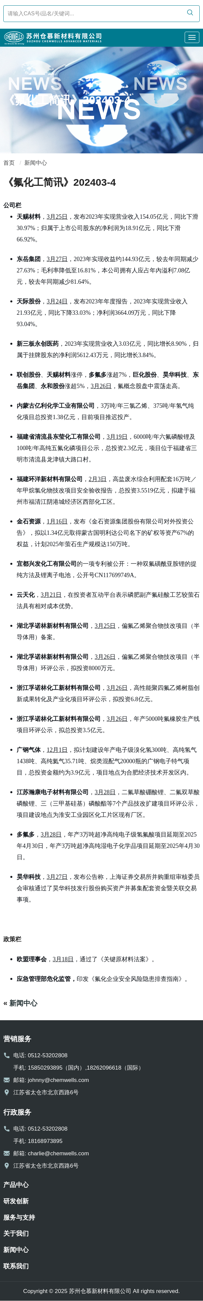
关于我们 (16, 1233)
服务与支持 (19, 1217)
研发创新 (16, 1201)
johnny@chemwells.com (58, 1080)
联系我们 (16, 1266)
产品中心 (16, 1184)
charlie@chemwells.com (58, 1153)
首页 (9, 163)
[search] (190, 13)
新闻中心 (35, 163)
